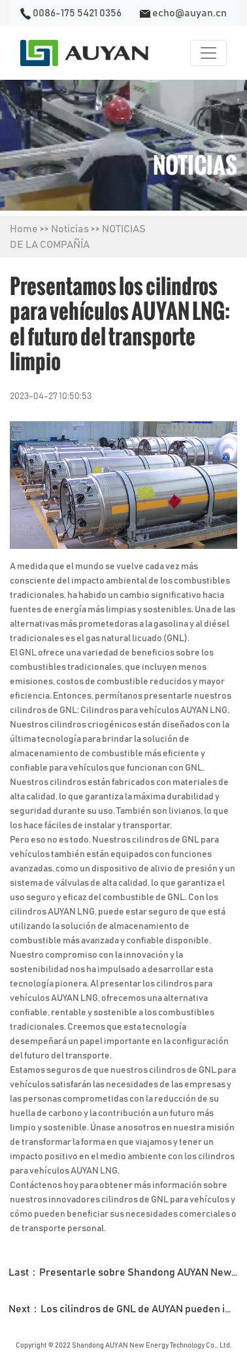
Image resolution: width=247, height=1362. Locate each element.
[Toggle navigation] (208, 53)
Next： (127, 1309)
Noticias (70, 229)
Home (24, 229)
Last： (127, 1272)
